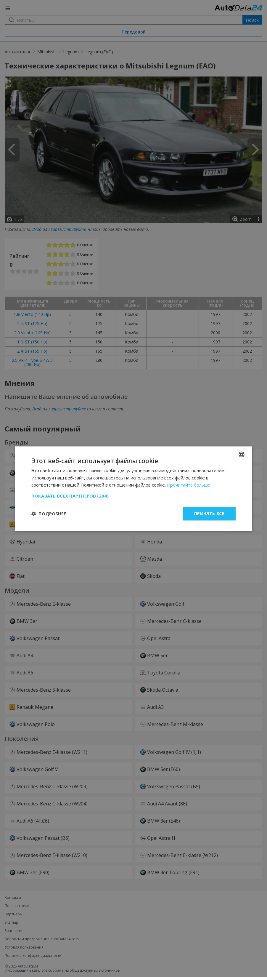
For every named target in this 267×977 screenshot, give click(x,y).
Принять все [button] (209, 513)
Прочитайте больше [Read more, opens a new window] (189, 485)
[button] (133, 495)
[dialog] (133, 488)
